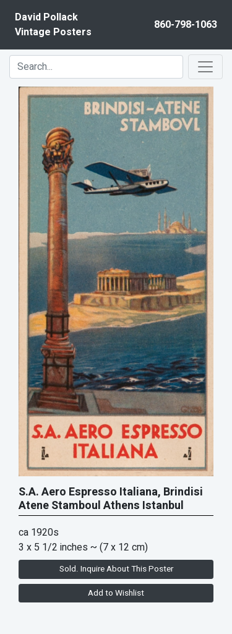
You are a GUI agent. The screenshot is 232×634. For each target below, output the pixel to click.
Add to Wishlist (116, 593)
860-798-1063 (185, 24)
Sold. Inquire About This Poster (116, 569)
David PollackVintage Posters (53, 25)
